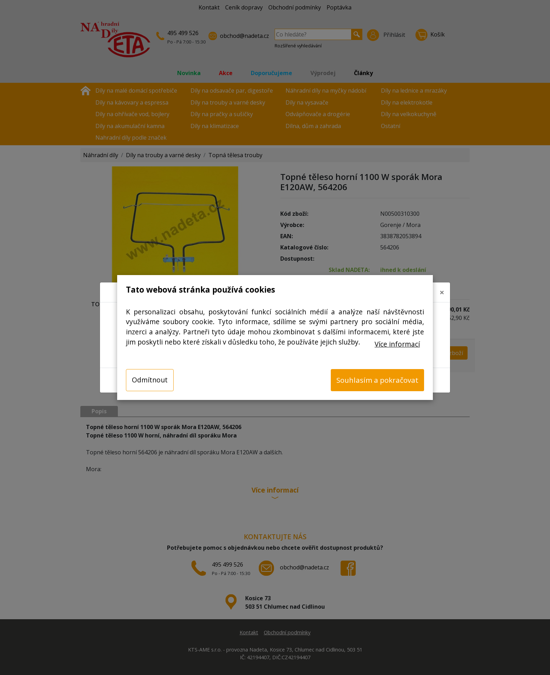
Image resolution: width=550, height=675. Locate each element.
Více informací (397, 344)
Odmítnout (150, 380)
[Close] (442, 286)
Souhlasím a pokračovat (377, 380)
